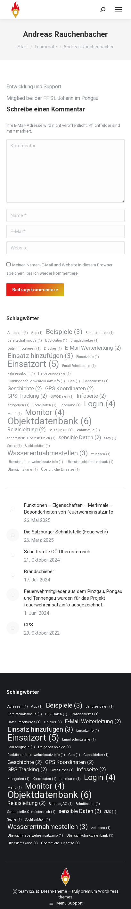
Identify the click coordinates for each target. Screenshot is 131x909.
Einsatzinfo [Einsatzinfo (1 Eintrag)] (87, 357)
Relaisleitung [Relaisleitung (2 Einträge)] (26, 429)
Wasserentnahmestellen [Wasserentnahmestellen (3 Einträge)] (47, 453)
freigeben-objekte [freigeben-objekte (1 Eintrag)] (54, 373)
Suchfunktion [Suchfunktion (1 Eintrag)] (37, 446)
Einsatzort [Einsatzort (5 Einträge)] (33, 364)
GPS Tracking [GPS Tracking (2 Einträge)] (27, 396)
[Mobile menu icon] (118, 9)
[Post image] (12, 508)
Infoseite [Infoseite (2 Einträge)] (91, 396)
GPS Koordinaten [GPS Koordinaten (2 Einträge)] (69, 388)
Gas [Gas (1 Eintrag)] (74, 381)
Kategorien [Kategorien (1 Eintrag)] (18, 405)
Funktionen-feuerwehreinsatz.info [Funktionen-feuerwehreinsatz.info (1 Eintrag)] (36, 381)
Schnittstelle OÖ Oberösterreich (57, 552)
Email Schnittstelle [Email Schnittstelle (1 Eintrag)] (79, 366)
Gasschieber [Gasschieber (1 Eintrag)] (96, 381)
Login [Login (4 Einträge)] (100, 404)
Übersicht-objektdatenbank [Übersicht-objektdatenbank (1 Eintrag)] (89, 462)
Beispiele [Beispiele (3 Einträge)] (64, 332)
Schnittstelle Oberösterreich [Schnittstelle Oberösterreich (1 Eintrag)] (31, 438)
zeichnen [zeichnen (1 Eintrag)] (101, 454)
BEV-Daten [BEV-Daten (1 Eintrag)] (56, 340)
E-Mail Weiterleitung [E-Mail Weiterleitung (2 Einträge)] (93, 348)
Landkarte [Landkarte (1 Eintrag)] (70, 405)
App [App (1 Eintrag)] (37, 333)
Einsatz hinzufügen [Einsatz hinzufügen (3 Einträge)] (40, 356)
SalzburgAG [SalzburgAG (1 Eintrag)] (61, 430)
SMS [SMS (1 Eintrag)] (110, 438)
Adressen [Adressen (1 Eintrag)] (17, 333)
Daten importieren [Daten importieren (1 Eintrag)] (24, 348)
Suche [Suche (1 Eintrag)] (14, 446)
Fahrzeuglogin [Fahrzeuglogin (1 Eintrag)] (21, 373)
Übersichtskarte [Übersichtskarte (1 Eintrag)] (22, 469)
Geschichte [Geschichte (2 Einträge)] (24, 388)
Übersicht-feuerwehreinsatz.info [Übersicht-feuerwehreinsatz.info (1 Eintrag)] (35, 462)
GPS (28, 625)
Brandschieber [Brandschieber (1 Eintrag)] (84, 340)
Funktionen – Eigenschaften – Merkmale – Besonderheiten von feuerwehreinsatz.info (68, 508)
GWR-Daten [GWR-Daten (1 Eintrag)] (62, 396)
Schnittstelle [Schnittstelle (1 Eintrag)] (88, 430)
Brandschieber (39, 571)
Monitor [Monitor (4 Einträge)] (45, 412)
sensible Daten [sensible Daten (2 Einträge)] (80, 437)
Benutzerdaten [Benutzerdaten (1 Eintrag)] (100, 333)
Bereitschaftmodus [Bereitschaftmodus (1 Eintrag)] (24, 340)
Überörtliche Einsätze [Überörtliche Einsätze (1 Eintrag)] (60, 469)
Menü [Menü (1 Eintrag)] (14, 414)
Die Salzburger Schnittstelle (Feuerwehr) (66, 532)
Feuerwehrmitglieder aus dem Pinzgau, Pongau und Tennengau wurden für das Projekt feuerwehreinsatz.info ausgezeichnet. (73, 598)
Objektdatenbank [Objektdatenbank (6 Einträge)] (49, 421)
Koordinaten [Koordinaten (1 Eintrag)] (44, 405)
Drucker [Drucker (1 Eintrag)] (53, 348)
